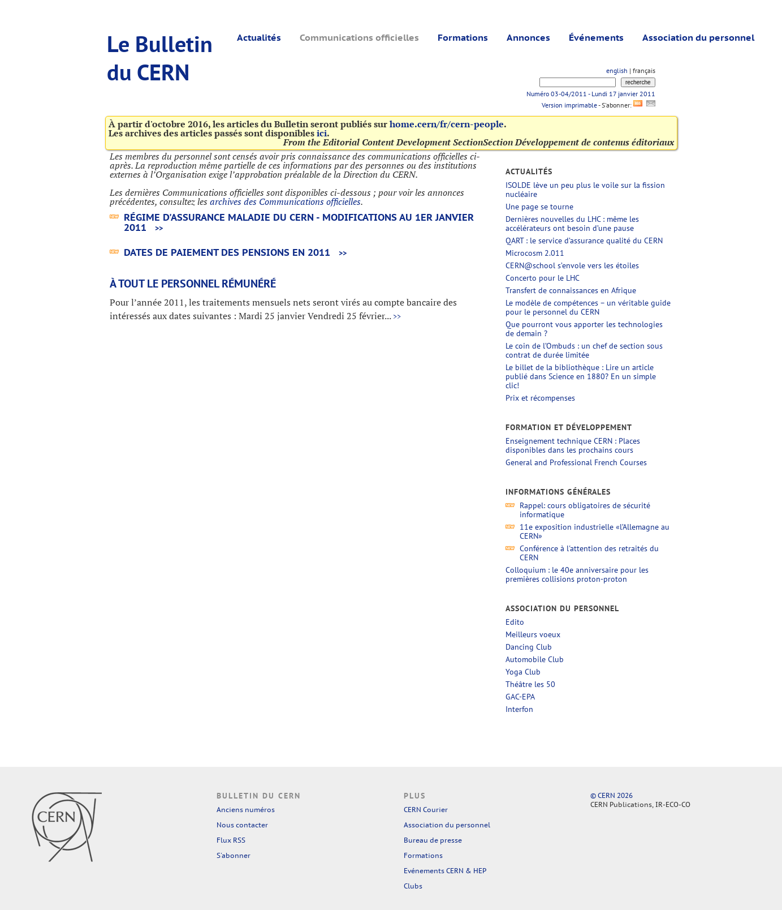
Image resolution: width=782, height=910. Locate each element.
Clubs (413, 886)
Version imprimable (569, 105)
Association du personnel (698, 37)
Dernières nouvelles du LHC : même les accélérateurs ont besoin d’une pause (572, 223)
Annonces (528, 37)
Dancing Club (529, 647)
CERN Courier (426, 809)
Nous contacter (242, 825)
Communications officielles (359, 37)
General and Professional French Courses (576, 462)
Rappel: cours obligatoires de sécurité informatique (585, 510)
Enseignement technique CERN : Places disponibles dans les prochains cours (573, 445)
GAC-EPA (520, 697)
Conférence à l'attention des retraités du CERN (589, 553)
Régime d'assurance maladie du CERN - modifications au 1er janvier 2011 (299, 222)
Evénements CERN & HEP (445, 870)
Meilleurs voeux (533, 634)
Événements (596, 37)
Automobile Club (535, 659)
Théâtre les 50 (530, 684)
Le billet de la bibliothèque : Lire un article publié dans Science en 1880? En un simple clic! (581, 376)
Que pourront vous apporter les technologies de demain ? (584, 328)
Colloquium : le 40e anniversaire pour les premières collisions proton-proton (577, 574)
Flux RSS (231, 840)
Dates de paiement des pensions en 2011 (227, 252)
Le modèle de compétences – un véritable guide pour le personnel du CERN (588, 307)
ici (322, 133)
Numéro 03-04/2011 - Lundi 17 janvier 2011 (590, 93)
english (617, 70)
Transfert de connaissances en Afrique (571, 290)
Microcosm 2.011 (535, 253)
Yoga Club (523, 672)
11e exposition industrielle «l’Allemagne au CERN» (594, 531)
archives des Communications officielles (285, 201)
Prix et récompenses (540, 398)
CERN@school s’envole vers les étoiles (572, 265)
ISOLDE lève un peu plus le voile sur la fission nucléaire (585, 189)
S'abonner (233, 855)
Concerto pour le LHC (542, 278)
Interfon (519, 709)
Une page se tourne (539, 206)
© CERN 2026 (611, 795)
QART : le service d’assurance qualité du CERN (584, 240)
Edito (515, 622)
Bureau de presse (433, 840)
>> (159, 228)
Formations (463, 37)
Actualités (259, 37)
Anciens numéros (246, 809)
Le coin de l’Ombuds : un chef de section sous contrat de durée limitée (584, 350)
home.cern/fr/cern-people (447, 124)
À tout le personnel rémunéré (193, 283)
